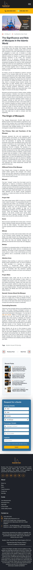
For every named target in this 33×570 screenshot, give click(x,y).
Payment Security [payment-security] (12, 542)
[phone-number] (16, 433)
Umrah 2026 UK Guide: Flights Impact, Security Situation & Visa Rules (18, 376)
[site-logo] (16, 460)
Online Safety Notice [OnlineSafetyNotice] (6, 508)
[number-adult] (16, 408)
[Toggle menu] (29, 4)
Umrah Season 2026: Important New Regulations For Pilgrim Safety (19, 383)
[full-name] (16, 426)
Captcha (7, 437)
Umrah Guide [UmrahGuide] (4, 506)
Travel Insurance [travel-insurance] (5, 489)
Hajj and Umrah (6, 314)
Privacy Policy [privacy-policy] (22, 542)
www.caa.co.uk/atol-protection (16, 565)
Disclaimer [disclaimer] (22, 544)
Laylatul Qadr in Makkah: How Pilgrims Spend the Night (20, 390)
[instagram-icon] (7, 475)
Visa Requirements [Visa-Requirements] (6, 500)
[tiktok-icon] (15, 475)
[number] (18, 440)
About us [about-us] (3, 483)
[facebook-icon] (3, 475)
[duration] (16, 416)
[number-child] (16, 412)
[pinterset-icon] (11, 475)
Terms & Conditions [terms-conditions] (13, 544)
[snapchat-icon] (23, 475)
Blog (2, 485)
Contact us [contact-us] (4, 491)
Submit (16, 447)
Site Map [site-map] (3, 493)
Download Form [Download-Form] (5, 502)
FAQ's (2, 487)
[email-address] (16, 429)
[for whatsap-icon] (23, 11)
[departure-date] (16, 419)
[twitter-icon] (19, 475)
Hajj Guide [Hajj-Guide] (3, 504)
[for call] (10, 11)
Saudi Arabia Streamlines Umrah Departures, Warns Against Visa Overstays (19, 369)
